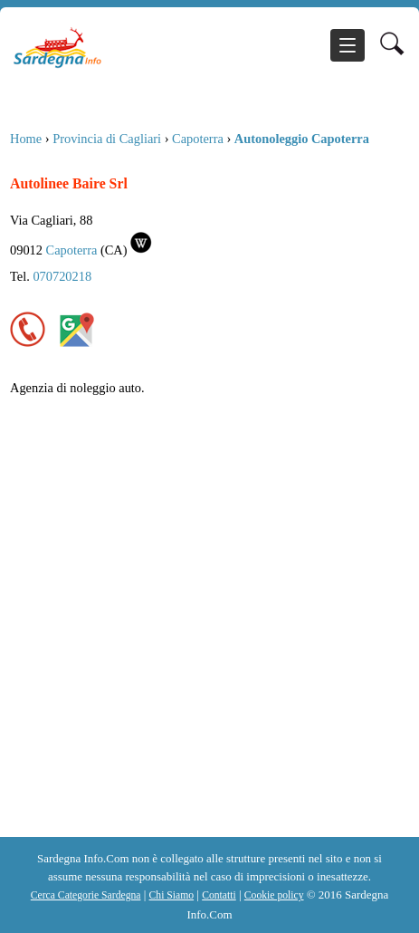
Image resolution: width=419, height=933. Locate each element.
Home (26, 138)
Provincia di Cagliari (106, 138)
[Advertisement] (209, 618)
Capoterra (198, 138)
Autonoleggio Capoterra (301, 138)
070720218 (62, 276)
